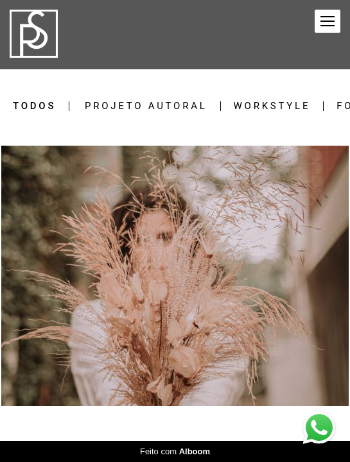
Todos (34, 106)
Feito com (175, 451)
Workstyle (272, 106)
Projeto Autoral (146, 106)
